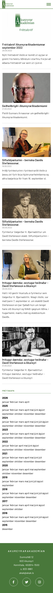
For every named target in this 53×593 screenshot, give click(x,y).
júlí (40, 421)
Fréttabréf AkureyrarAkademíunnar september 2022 (23, 46)
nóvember (29, 413)
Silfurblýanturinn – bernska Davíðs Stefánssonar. (22, 161)
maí (32, 409)
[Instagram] (39, 582)
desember (40, 413)
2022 (5, 441)
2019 (4, 477)
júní (36, 409)
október (18, 413)
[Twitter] (26, 582)
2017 (4, 501)
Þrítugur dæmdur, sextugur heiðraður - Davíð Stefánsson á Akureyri (25, 284)
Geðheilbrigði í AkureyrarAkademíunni (24, 106)
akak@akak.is (26, 572)
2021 (4, 453)
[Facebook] (13, 582)
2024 (5, 417)
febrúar (14, 401)
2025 (5, 405)
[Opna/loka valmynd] (48, 4)
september (8, 413)
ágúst (42, 409)
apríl (27, 401)
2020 (5, 465)
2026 (5, 397)
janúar (6, 401)
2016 (4, 513)
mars (22, 401)
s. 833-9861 (26, 568)
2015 (4, 524)
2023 (5, 429)
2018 (4, 489)
